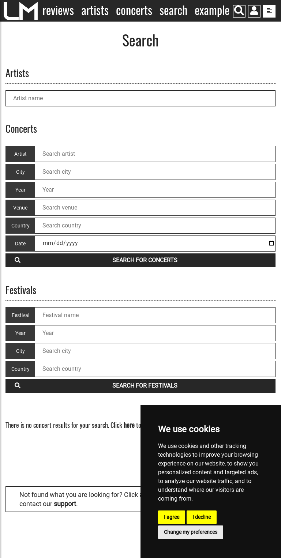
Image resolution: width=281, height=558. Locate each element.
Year (20, 333)
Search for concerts (96, 260)
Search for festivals (96, 385)
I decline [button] (201, 517)
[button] (254, 11)
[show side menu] (269, 11)
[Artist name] (140, 98)
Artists (95, 10)
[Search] (239, 11)
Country (20, 369)
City (20, 351)
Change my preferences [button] (190, 532)
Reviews (58, 10)
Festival (20, 315)
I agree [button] (171, 517)
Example (212, 10)
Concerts (134, 10)
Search (173, 10)
